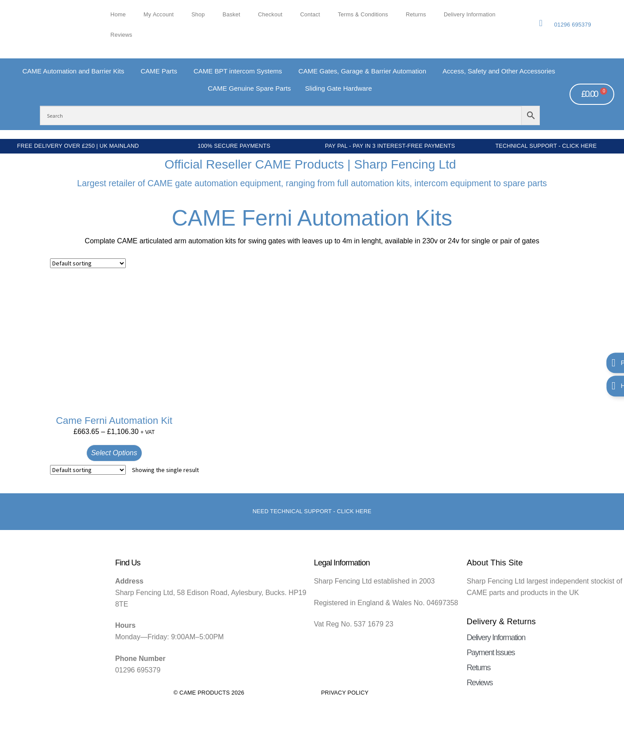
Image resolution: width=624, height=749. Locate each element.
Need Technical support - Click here (311, 511)
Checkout (270, 14)
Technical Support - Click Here (546, 146)
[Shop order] (88, 263)
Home (118, 14)
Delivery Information (470, 14)
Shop (198, 14)
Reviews (121, 35)
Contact (310, 14)
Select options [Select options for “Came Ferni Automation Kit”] (114, 453)
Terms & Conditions (363, 14)
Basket (231, 14)
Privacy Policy (344, 693)
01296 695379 (572, 25)
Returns (416, 14)
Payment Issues (491, 652)
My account (158, 14)
